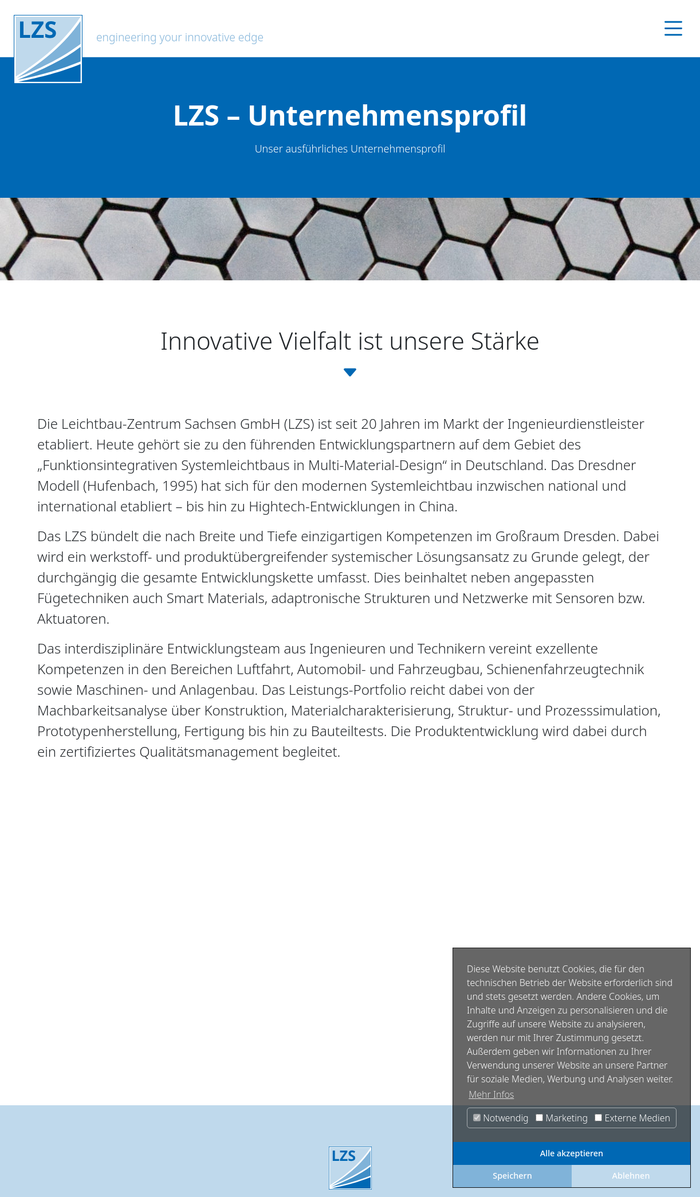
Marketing (562, 1118)
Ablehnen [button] (631, 1175)
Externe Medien (632, 1118)
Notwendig (501, 1118)
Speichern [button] (512, 1175)
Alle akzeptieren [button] (571, 1153)
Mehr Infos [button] (491, 1094)
